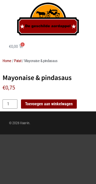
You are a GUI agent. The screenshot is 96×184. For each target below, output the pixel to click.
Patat (18, 61)
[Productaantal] (10, 104)
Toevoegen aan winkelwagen (49, 103)
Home (7, 61)
